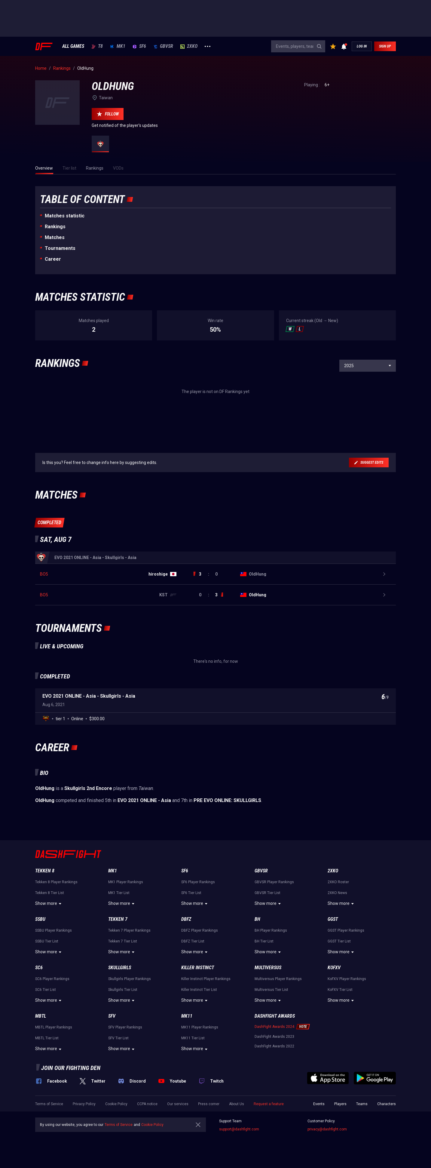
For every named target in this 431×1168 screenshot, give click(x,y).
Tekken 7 (117, 919)
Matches (55, 237)
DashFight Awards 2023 (274, 1036)
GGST (333, 919)
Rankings (55, 226)
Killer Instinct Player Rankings (206, 979)
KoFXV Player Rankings (347, 979)
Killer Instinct (197, 967)
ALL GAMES (73, 46)
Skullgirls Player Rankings (129, 979)
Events (319, 1104)
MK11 (186, 1016)
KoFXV (334, 967)
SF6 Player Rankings (198, 882)
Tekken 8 (44, 871)
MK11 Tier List (193, 1038)
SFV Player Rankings (125, 1027)
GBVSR (163, 46)
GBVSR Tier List (267, 893)
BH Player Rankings (271, 930)
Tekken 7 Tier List (122, 941)
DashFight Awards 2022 (274, 1046)
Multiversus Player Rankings (278, 979)
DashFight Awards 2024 (274, 1027)
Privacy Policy (84, 1104)
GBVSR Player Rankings (274, 882)
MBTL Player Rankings (53, 1027)
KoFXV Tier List (340, 990)
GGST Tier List (339, 941)
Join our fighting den (70, 1067)
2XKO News (337, 893)
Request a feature (269, 1104)
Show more (49, 904)
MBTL (40, 1016)
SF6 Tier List (191, 893)
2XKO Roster (338, 882)
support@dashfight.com (239, 1129)
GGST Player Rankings (346, 930)
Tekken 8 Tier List (49, 893)
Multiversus (268, 967)
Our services (177, 1104)
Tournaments (60, 248)
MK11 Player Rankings (199, 1027)
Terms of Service (49, 1104)
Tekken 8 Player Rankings (56, 882)
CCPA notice (147, 1104)
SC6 (39, 967)
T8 (97, 46)
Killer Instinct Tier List (199, 990)
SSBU (40, 919)
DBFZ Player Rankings (199, 930)
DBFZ (186, 919)
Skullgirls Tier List (122, 990)
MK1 (117, 46)
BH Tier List (264, 941)
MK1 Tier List (119, 893)
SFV (111, 1016)
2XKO (188, 46)
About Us (236, 1104)
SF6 (139, 46)
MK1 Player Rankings (125, 882)
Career (53, 259)
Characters (386, 1104)
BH (257, 919)
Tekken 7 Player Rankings (129, 930)
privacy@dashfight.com (327, 1129)
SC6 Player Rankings (52, 979)
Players (340, 1104)
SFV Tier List (118, 1038)
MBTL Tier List (47, 1038)
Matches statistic (64, 216)
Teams (362, 1104)
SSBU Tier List (46, 941)
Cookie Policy (116, 1104)
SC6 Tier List (45, 990)
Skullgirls (119, 967)
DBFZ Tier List (192, 941)
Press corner (208, 1104)
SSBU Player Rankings (53, 930)
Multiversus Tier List (271, 990)
